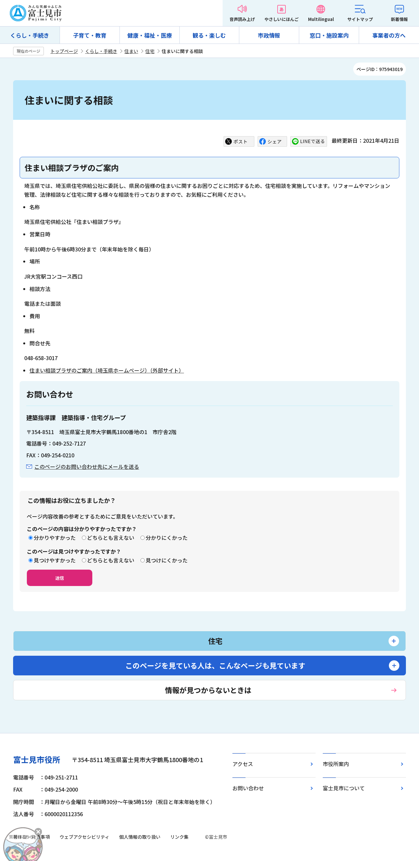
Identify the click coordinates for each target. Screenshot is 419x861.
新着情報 (399, 19)
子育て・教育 (89, 35)
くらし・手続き (29, 35)
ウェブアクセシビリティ (84, 837)
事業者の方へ (389, 35)
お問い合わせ (248, 788)
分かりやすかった (55, 537)
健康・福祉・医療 (149, 35)
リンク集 (179, 837)
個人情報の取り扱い (139, 837)
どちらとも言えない (110, 537)
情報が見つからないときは (208, 690)
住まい (131, 51)
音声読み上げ (242, 19)
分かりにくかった (167, 537)
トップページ (64, 51)
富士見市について (344, 788)
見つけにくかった (167, 560)
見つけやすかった (55, 560)
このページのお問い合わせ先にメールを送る (86, 466)
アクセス (242, 764)
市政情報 (269, 35)
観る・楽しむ (209, 35)
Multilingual (321, 19)
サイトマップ (360, 19)
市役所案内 (336, 764)
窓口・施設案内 (329, 35)
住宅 (150, 51)
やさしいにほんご (281, 19)
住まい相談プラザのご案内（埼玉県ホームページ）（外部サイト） (106, 370)
